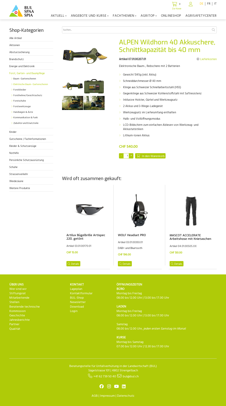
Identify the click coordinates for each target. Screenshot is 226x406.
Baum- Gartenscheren (24, 79)
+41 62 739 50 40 (104, 376)
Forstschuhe (19, 101)
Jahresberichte (19, 320)
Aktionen (14, 45)
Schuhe (13, 167)
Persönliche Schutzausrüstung (26, 160)
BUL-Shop (77, 297)
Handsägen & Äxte (23, 112)
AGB (95, 395)
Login (74, 311)
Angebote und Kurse (90, 15)
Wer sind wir (18, 289)
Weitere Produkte (19, 188)
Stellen (14, 302)
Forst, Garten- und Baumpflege (27, 73)
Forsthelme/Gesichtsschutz (27, 95)
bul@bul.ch (131, 376)
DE (201, 3)
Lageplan (76, 289)
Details (73, 264)
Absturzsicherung (19, 52)
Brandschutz (16, 59)
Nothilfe (14, 153)
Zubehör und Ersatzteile (25, 123)
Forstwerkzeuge (22, 107)
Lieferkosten (206, 59)
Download (77, 306)
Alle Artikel (15, 38)
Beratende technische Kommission (24, 309)
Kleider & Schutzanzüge (22, 146)
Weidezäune (16, 181)
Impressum (107, 395)
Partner (14, 324)
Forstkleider (19, 90)
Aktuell (59, 15)
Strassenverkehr (18, 174)
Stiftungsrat (17, 293)
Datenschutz (125, 395)
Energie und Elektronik (22, 66)
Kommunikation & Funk (25, 118)
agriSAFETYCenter (201, 15)
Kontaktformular (81, 293)
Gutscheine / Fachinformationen (27, 139)
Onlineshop (171, 15)
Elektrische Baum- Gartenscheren (30, 84)
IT (215, 3)
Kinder (13, 132)
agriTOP (149, 15)
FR (208, 3)
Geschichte (17, 315)
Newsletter (78, 302)
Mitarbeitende (19, 297)
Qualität (14, 329)
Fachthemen (124, 15)
